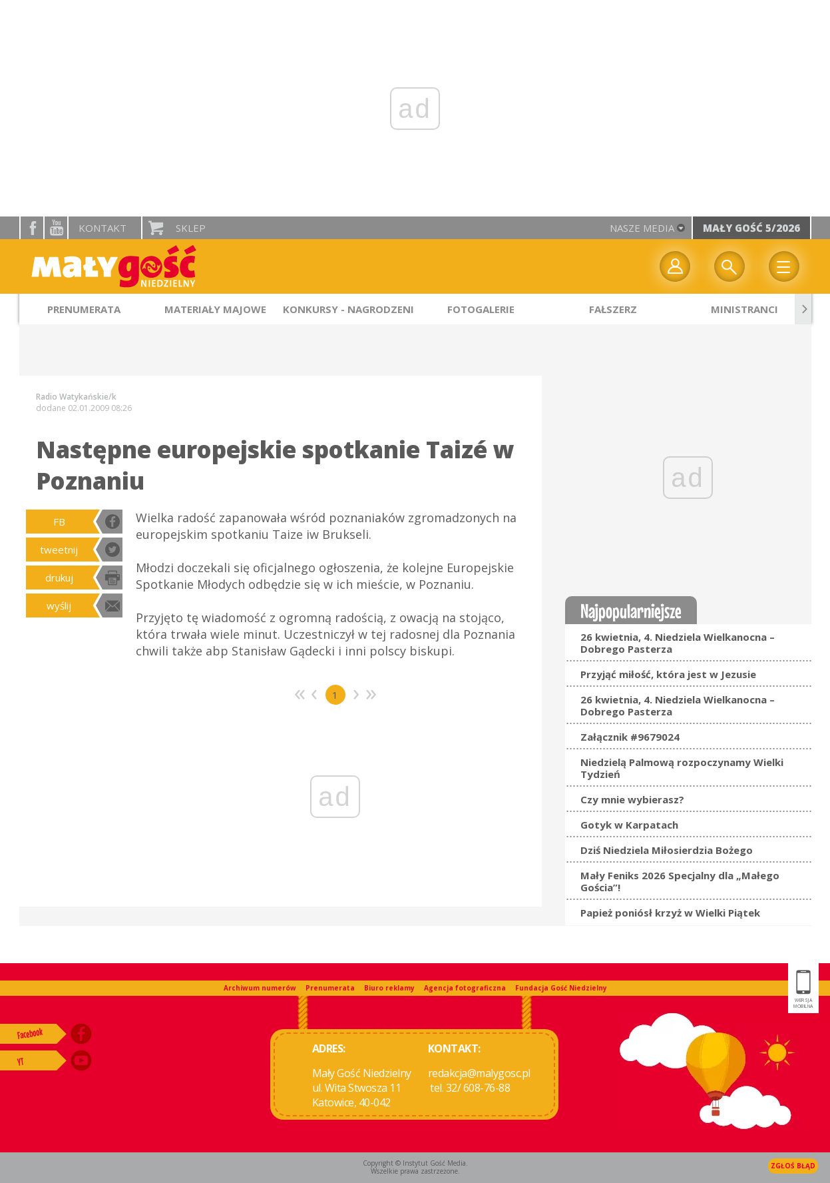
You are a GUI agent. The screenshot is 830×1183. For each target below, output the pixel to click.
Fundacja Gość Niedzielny (561, 987)
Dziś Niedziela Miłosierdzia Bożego (666, 850)
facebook (32, 227)
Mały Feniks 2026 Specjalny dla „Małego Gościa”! (679, 881)
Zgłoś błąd (793, 1165)
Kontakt (102, 227)
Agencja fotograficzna (465, 987)
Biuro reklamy (389, 987)
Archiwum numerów (260, 987)
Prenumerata (330, 987)
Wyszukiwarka (729, 266)
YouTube (56, 227)
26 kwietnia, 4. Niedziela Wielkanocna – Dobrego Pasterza (677, 643)
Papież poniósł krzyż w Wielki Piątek (670, 913)
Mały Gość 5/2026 (751, 227)
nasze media (642, 227)
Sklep (191, 227)
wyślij (59, 605)
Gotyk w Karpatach (629, 825)
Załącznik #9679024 (630, 737)
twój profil (675, 266)
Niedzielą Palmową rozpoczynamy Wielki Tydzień (681, 768)
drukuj (59, 577)
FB (59, 521)
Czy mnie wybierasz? (632, 799)
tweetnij (59, 549)
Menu (784, 266)
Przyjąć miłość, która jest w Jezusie (668, 674)
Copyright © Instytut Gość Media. (415, 1163)
